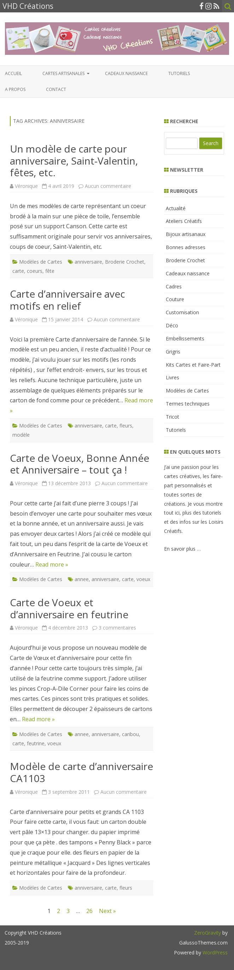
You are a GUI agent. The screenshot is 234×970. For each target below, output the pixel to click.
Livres (172, 377)
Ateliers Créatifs (184, 221)
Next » (107, 911)
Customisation (182, 312)
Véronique (26, 186)
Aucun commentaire (108, 186)
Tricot (172, 416)
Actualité (176, 208)
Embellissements (185, 338)
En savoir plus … (182, 548)
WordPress (214, 952)
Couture (175, 299)
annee (82, 579)
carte (18, 271)
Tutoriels (179, 73)
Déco (172, 325)
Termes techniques (188, 403)
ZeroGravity (207, 932)
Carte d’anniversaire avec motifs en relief (67, 299)
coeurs (34, 271)
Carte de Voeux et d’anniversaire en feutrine (69, 608)
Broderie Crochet (124, 261)
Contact (56, 89)
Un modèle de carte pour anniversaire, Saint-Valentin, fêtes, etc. (74, 160)
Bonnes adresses (185, 247)
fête (49, 271)
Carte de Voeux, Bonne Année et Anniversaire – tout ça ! (79, 464)
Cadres (174, 286)
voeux (143, 579)
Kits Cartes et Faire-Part (193, 364)
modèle (21, 434)
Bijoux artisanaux (185, 234)
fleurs (125, 425)
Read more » (51, 564)
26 (89, 911)
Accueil (13, 73)
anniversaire (88, 261)
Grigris (173, 351)
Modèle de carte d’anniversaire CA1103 (81, 772)
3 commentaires (117, 627)
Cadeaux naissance (126, 73)
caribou (130, 734)
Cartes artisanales (63, 73)
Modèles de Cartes (40, 261)
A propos (15, 89)
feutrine (36, 743)
